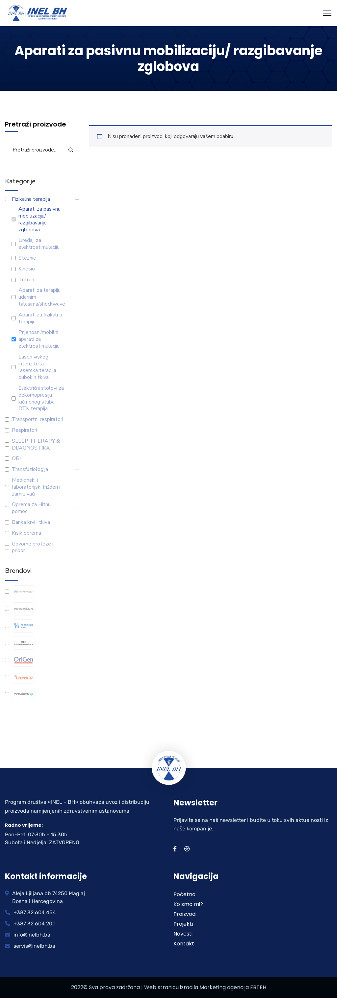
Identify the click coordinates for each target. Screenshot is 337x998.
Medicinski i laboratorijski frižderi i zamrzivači (36, 487)
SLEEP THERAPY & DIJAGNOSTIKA (36, 445)
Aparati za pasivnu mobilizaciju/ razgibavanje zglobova (39, 219)
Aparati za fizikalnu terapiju (40, 318)
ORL (17, 458)
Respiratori (24, 430)
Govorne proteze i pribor (32, 547)
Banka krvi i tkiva (31, 522)
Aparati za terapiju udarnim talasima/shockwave (41, 297)
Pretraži (70, 150)
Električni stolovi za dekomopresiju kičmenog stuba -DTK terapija (41, 398)
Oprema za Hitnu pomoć (31, 508)
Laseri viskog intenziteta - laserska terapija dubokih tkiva (37, 367)
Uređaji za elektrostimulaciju (39, 244)
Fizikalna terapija (31, 199)
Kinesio (26, 269)
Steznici (27, 258)
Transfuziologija (30, 469)
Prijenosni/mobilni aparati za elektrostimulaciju (39, 339)
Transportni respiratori (37, 419)
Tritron (26, 279)
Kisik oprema (26, 533)
